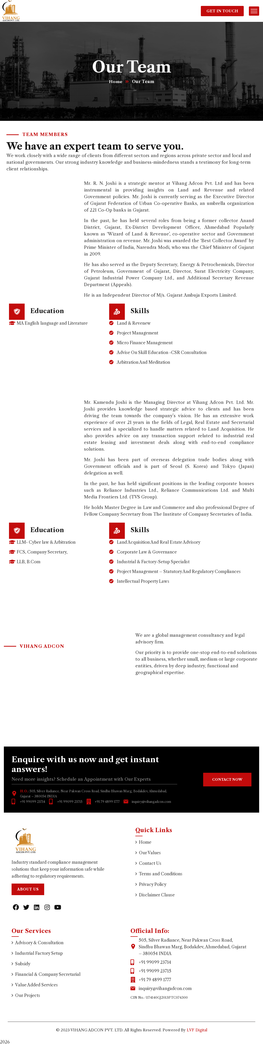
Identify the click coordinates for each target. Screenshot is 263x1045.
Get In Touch (222, 11)
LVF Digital (197, 1030)
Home (115, 81)
